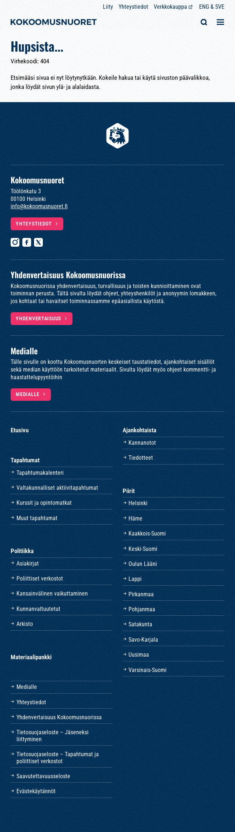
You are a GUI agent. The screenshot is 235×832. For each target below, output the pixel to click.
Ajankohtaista (139, 430)
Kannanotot (142, 442)
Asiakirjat (27, 563)
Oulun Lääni (142, 563)
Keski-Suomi (142, 548)
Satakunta (140, 624)
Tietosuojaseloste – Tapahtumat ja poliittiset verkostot (57, 757)
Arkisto (24, 623)
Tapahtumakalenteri (40, 472)
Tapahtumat (25, 460)
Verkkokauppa (170, 6)
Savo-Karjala (143, 639)
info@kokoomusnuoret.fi (39, 206)
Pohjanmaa (141, 609)
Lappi (135, 578)
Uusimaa (138, 654)
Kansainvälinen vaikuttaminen (52, 593)
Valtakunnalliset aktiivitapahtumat (57, 487)
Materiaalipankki (31, 657)
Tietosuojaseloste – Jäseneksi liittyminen (52, 735)
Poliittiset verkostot (39, 578)
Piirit (129, 491)
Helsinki (138, 503)
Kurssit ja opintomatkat (44, 502)
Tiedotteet (140, 457)
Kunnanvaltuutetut (38, 608)
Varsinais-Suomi (147, 670)
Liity (108, 6)
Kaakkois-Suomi (147, 533)
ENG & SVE (211, 6)
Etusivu (20, 430)
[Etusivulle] (54, 22)
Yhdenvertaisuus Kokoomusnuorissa (59, 717)
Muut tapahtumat (36, 518)
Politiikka (22, 551)
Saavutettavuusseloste (43, 776)
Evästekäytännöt (36, 791)
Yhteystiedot (133, 6)
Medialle (28, 394)
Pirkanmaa (141, 594)
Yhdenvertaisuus (38, 318)
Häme (135, 518)
